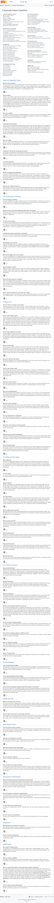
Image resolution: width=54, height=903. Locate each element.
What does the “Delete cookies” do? (10, 25)
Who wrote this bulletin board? (33, 67)
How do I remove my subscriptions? (34, 57)
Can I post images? (7, 69)
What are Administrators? (32, 15)
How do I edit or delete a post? (9, 47)
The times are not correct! (8, 33)
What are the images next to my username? (12, 37)
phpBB (46, 246)
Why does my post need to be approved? (11, 59)
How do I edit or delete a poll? (9, 52)
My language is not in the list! (9, 36)
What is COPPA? (6, 16)
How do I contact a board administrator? (35, 72)
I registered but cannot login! (9, 19)
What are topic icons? (7, 75)
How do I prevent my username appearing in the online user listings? (14, 32)
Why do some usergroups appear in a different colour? (38, 21)
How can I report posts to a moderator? (11, 57)
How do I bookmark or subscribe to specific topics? (37, 54)
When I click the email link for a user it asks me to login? (14, 41)
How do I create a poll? (7, 49)
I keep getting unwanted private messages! (36, 29)
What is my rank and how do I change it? (11, 40)
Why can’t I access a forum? (9, 53)
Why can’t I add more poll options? (10, 50)
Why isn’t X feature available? (33, 68)
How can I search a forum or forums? (35, 42)
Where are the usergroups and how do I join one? (37, 19)
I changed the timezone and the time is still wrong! (13, 35)
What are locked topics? (8, 74)
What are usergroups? (32, 17)
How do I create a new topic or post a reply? (12, 45)
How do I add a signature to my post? (10, 48)
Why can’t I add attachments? (9, 54)
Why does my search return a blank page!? (36, 45)
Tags (25, 1)
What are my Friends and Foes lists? (34, 36)
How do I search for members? (33, 46)
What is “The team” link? (32, 24)
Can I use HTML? (6, 66)
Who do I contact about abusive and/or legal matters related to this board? (38, 70)
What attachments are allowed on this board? (36, 61)
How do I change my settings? (9, 29)
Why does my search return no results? (35, 43)
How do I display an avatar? (8, 38)
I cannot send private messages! (34, 28)
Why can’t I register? (7, 17)
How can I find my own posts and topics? (35, 47)
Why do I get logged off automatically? (11, 24)
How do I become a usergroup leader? (35, 20)
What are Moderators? (32, 16)
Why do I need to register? (8, 15)
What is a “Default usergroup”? (33, 23)
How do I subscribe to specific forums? (35, 55)
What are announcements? (8, 71)
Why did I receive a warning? (9, 55)
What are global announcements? (10, 70)
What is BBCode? (6, 65)
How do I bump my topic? (8, 61)
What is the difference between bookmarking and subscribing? (37, 52)
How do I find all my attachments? (34, 62)
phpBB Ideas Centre (17, 860)
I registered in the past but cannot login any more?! (13, 21)
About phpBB (6, 851)
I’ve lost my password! (7, 23)
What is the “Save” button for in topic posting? (12, 58)
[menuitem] (51, 2)
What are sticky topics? (7, 73)
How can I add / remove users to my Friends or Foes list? (39, 38)
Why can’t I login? (6, 20)
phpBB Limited (40, 848)
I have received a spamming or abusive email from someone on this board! (37, 32)
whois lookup (48, 870)
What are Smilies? (6, 67)
